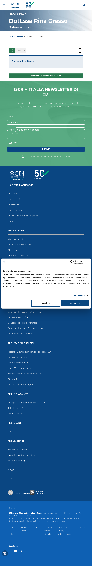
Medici (20, 36)
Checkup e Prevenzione (19, 257)
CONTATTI (12, 480)
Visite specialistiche (17, 240)
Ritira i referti (14, 380)
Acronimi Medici (15, 415)
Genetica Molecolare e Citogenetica (24, 313)
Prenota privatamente (18, 358)
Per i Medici (14, 424)
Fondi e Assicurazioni (18, 364)
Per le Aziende (16, 442)
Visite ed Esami (16, 232)
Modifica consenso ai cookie (48, 531)
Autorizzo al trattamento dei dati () (48, 158)
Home (12, 36)
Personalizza (79, 295)
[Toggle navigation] (4, 4)
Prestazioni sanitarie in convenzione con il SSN (30, 353)
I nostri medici (14, 200)
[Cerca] (83, 4)
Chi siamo (12, 195)
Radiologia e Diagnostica (20, 246)
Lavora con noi (15, 222)
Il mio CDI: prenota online (20, 369)
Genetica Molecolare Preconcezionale (25, 329)
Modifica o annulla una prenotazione (25, 375)
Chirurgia (12, 251)
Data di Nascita (14, 134)
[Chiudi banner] (88, 262)
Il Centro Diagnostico (20, 186)
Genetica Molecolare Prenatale (22, 324)
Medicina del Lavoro (17, 451)
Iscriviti (46, 150)
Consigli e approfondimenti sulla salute (26, 404)
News (11, 471)
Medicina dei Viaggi (17, 462)
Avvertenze (84, 528)
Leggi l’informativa (62, 158)
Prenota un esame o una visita (46, 76)
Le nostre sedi (14, 206)
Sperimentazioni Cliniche (20, 335)
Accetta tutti (75, 303)
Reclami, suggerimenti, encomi (22, 386)
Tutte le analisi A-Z (16, 409)
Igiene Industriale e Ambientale (23, 456)
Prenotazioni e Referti (21, 344)
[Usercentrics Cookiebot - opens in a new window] (72, 262)
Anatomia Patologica (18, 318)
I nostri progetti (15, 211)
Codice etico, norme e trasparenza (24, 217)
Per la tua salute (18, 395)
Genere (11, 130)
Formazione (13, 433)
